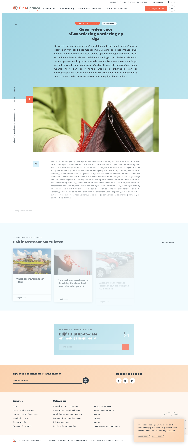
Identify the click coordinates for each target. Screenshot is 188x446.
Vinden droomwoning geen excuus (30, 287)
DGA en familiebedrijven (23, 410)
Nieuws (96, 414)
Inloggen (97, 418)
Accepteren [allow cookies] (157, 436)
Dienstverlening (66, 8)
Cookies (92, 440)
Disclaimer (53, 440)
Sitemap (100, 440)
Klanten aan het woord (116, 8)
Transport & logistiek (22, 426)
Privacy (63, 440)
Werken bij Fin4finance (139, 2)
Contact (96, 422)
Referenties (118, 440)
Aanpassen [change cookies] (143, 436)
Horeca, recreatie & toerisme (25, 414)
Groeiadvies (49, 8)
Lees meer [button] (171, 431)
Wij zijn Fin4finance (118, 2)
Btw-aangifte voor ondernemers (67, 418)
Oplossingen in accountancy (65, 406)
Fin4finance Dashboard (89, 8)
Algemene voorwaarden (77, 440)
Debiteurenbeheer (61, 422)
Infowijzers (158, 2)
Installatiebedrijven (21, 418)
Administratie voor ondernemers (67, 414)
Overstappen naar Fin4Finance (66, 410)
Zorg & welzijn (19, 422)
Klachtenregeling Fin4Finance (106, 426)
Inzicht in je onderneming (64, 426)
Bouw (15, 406)
